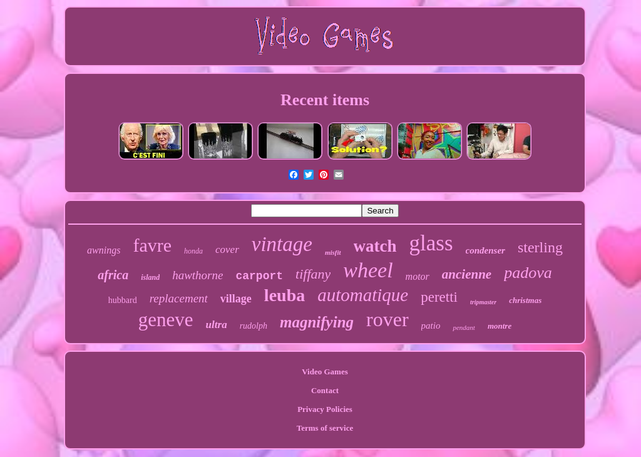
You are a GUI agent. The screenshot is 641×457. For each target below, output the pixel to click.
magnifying (317, 322)
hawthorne (197, 275)
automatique (362, 295)
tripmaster (483, 302)
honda (193, 251)
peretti (439, 297)
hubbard (122, 300)
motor (417, 276)
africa (113, 275)
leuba (284, 295)
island (150, 277)
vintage (282, 244)
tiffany (313, 274)
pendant (463, 327)
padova (528, 273)
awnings (103, 250)
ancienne (466, 274)
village (236, 298)
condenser (485, 250)
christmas (525, 300)
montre (499, 326)
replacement (179, 298)
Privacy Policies (324, 409)
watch (375, 246)
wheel (367, 270)
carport (259, 276)
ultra (216, 325)
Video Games (325, 371)
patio (431, 326)
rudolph (253, 326)
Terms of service (325, 428)
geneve (165, 320)
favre (152, 245)
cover (227, 249)
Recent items (324, 100)
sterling (540, 247)
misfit (333, 252)
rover (387, 319)
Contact (325, 390)
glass (431, 243)
